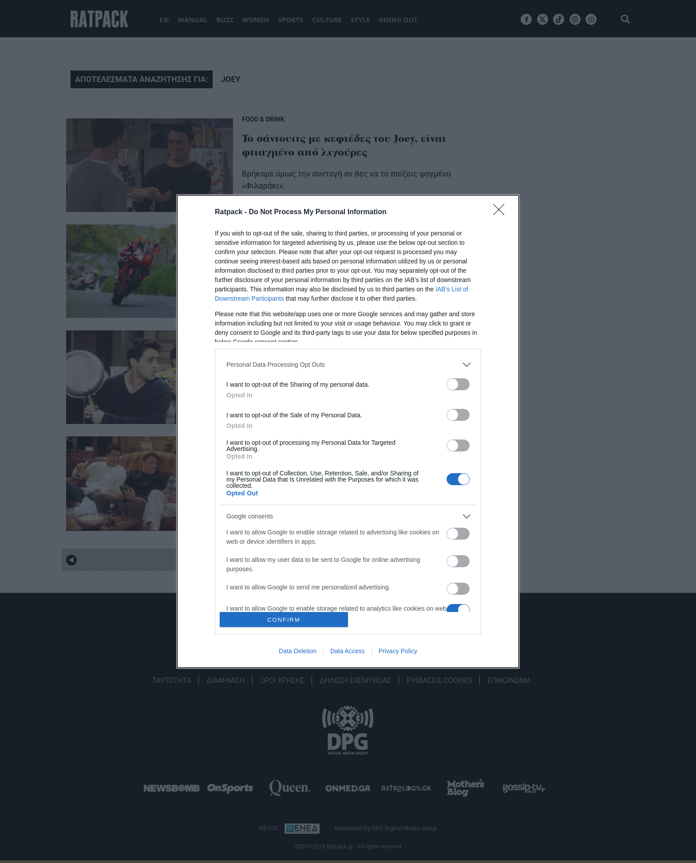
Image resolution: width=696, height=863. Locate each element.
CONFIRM (284, 619)
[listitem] (348, 364)
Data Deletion (297, 651)
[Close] (501, 212)
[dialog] (348, 431)
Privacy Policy (398, 651)
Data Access (347, 651)
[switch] (458, 384)
